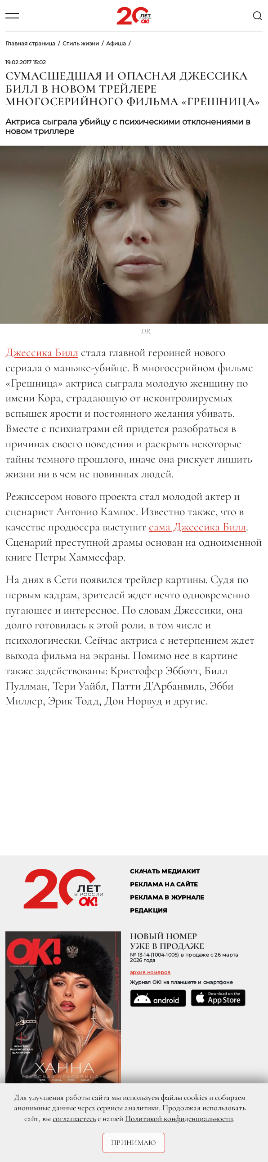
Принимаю (133, 1142)
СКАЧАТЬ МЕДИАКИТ (165, 871)
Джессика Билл (41, 352)
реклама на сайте (164, 884)
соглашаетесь (74, 1118)
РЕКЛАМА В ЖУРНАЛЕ (167, 897)
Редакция (148, 910)
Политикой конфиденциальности (179, 1118)
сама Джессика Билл (197, 527)
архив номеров (150, 972)
